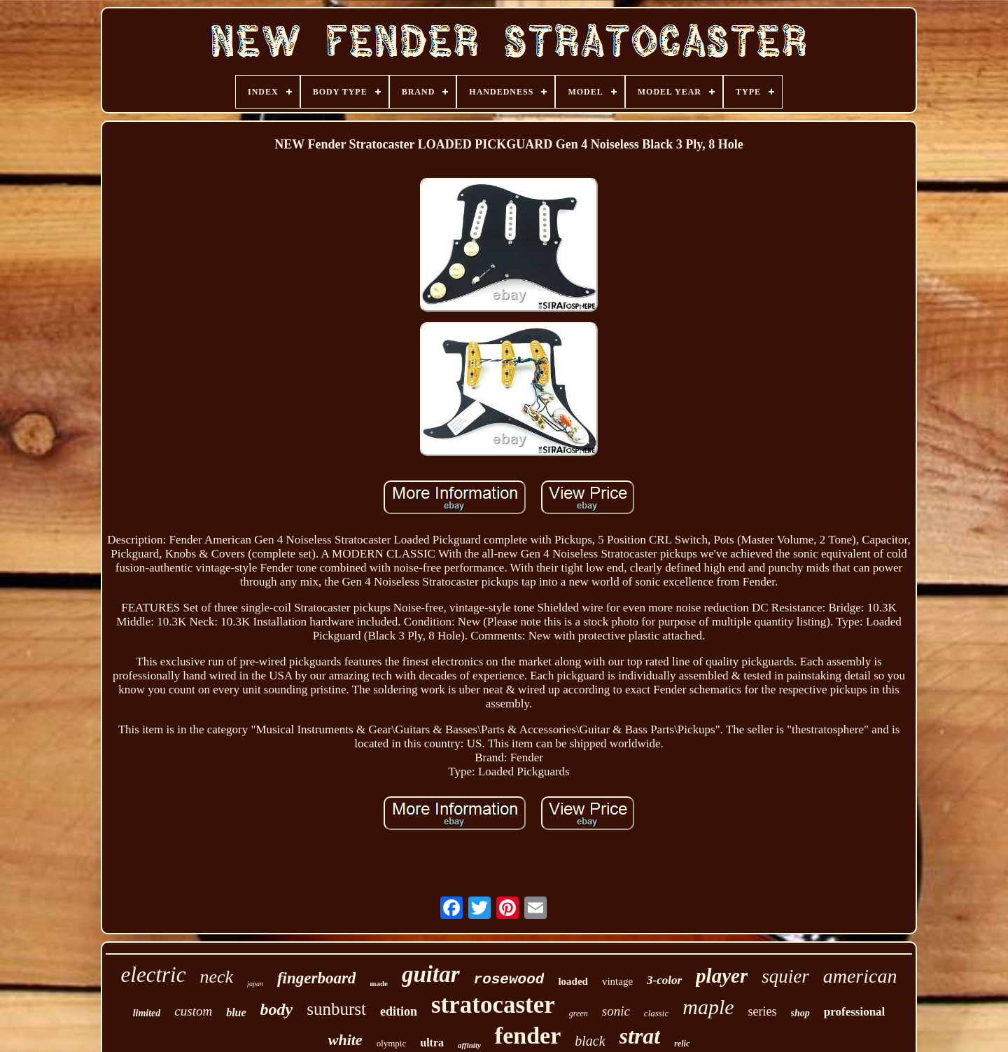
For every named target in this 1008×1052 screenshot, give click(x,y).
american (860, 976)
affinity (469, 1045)
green (578, 1013)
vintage (617, 981)
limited (147, 1013)
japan (255, 984)
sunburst (336, 1008)
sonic (616, 1011)
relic (682, 1043)
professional (855, 1011)
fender (528, 1035)
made (379, 983)
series (762, 1011)
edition (398, 1011)
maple (708, 1006)
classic (656, 1013)
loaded (573, 981)
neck (216, 977)
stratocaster (493, 1004)
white (345, 1039)
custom (193, 1011)
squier (785, 976)
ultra (432, 1042)
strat (640, 1035)
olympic (392, 1043)
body (276, 1009)
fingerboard (316, 978)
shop (800, 1013)
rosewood (509, 979)
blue (236, 1012)
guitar (431, 974)
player (722, 975)
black (590, 1040)
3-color (664, 980)
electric (153, 974)
